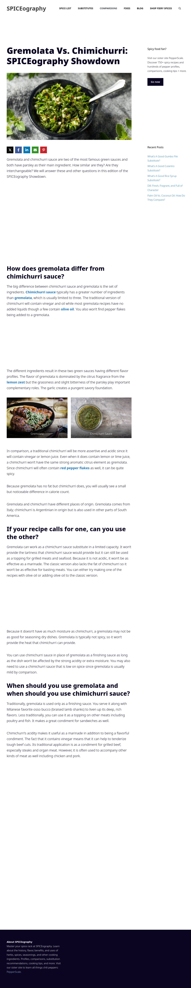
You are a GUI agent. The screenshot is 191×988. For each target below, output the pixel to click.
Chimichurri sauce (41, 292)
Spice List (65, 8)
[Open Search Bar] (179, 8)
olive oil (67, 309)
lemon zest (16, 382)
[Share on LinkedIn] (26, 150)
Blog (140, 8)
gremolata (23, 297)
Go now (155, 81)
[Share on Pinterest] (43, 150)
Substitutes (85, 8)
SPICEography (26, 8)
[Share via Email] (35, 150)
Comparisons (108, 8)
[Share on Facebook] (18, 150)
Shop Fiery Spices (161, 8)
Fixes (127, 8)
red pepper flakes (74, 468)
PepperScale (14, 971)
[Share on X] (10, 150)
